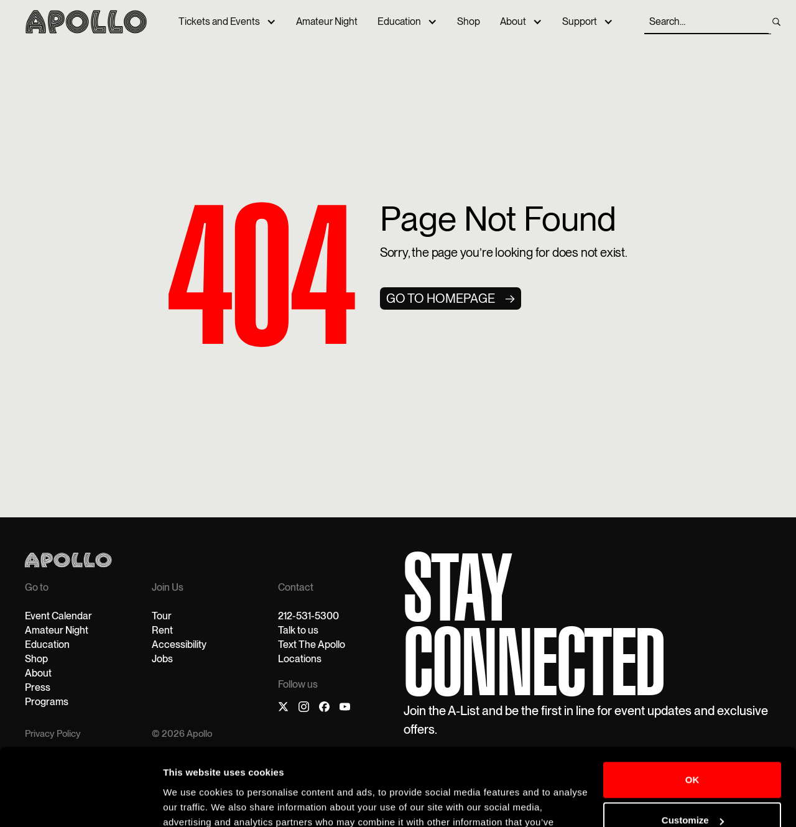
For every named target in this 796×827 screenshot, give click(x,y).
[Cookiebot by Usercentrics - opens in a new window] (80, 802)
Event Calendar (58, 616)
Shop (468, 21)
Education (399, 21)
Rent (162, 630)
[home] (86, 21)
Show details (192, 802)
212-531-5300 (308, 616)
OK (692, 711)
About (513, 21)
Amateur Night (327, 21)
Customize (693, 751)
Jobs (162, 659)
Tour (162, 616)
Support (579, 21)
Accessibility (179, 644)
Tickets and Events (219, 21)
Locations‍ (300, 659)
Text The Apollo (311, 644)
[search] (776, 22)
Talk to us (298, 630)
